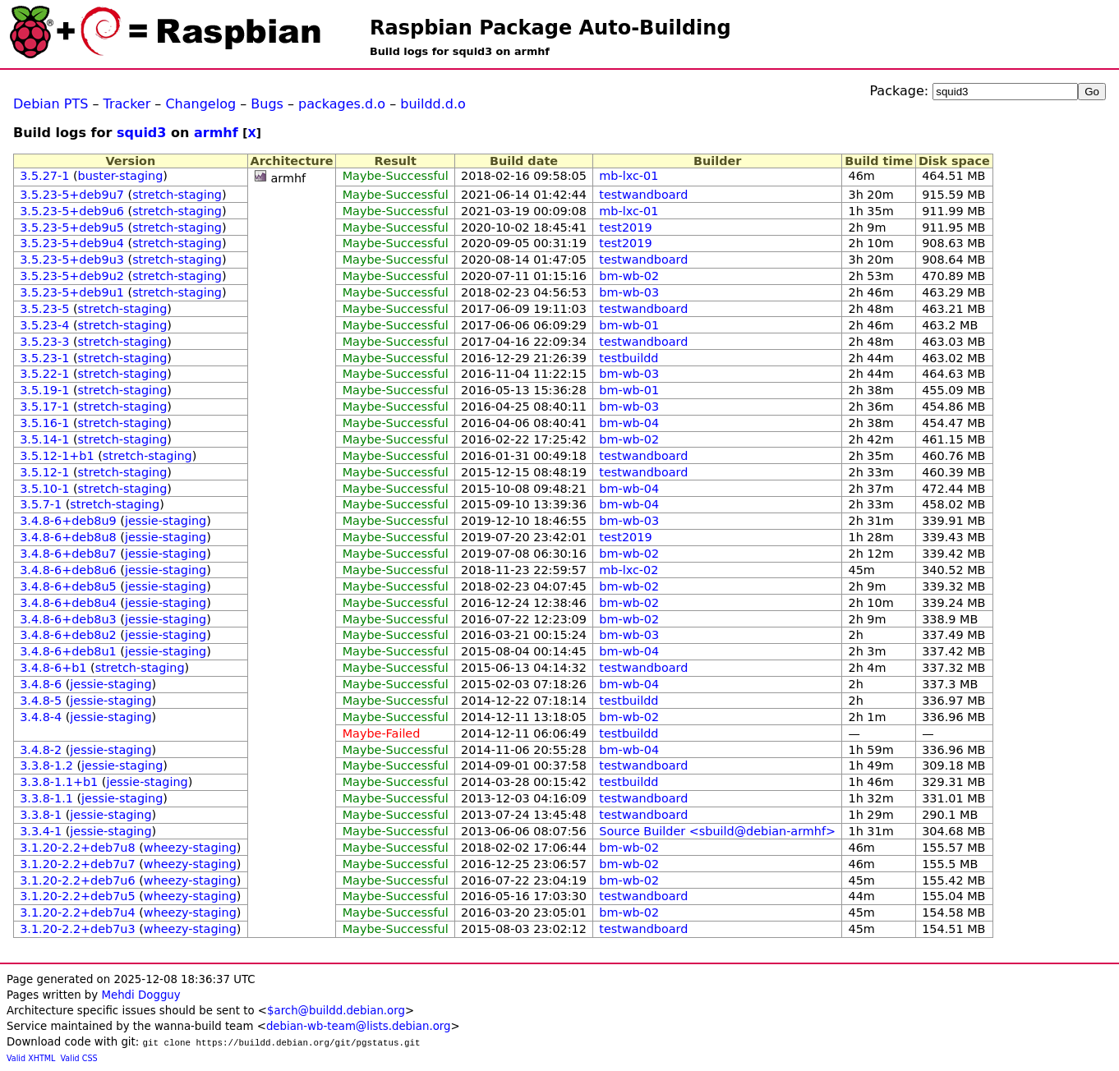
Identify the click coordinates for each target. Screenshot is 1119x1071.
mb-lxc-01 (628, 175)
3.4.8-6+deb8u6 (68, 570)
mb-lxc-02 (628, 570)
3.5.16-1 (44, 423)
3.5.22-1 (44, 373)
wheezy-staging (190, 847)
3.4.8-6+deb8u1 (68, 651)
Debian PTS (50, 104)
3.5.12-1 (44, 472)
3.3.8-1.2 (46, 765)
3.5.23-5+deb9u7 (72, 194)
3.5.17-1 (44, 406)
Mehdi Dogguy (140, 995)
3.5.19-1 (44, 390)
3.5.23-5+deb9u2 (72, 276)
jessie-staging (165, 520)
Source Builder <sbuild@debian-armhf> (717, 831)
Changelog (200, 104)
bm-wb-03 (629, 292)
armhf (216, 132)
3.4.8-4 (41, 717)
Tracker (127, 104)
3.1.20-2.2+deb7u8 (77, 847)
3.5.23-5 (44, 308)
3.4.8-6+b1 (53, 667)
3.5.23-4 (44, 325)
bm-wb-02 (629, 276)
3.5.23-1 (44, 358)
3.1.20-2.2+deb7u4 (77, 912)
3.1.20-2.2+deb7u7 (77, 864)
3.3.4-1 (41, 831)
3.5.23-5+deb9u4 (72, 243)
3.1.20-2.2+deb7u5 (77, 896)
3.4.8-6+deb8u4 (68, 602)
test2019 (625, 227)
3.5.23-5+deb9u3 (72, 259)
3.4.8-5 (41, 700)
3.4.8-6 (41, 684)
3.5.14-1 (44, 439)
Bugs (267, 104)
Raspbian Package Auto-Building (550, 27)
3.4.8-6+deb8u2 (68, 634)
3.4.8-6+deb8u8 (68, 537)
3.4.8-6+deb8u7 (68, 553)
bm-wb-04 (629, 423)
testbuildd (628, 358)
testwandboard (643, 194)
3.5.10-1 (44, 488)
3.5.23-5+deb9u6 (72, 211)
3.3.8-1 (41, 814)
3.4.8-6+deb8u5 (68, 586)
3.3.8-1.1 (46, 798)
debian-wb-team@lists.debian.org (358, 1026)
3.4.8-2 (41, 749)
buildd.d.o (433, 104)
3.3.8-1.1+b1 (59, 781)
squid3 (141, 132)
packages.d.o (341, 104)
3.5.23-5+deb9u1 (72, 292)
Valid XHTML (31, 1058)
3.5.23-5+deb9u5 (72, 227)
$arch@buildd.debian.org (336, 1010)
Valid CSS (79, 1058)
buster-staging (120, 175)
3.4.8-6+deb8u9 (68, 520)
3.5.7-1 (41, 504)
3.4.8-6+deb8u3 (68, 619)
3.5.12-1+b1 (57, 455)
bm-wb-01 (629, 325)
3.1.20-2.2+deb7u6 (77, 880)
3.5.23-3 (44, 341)
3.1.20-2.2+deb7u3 (77, 928)
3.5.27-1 (44, 175)
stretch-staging (177, 194)
